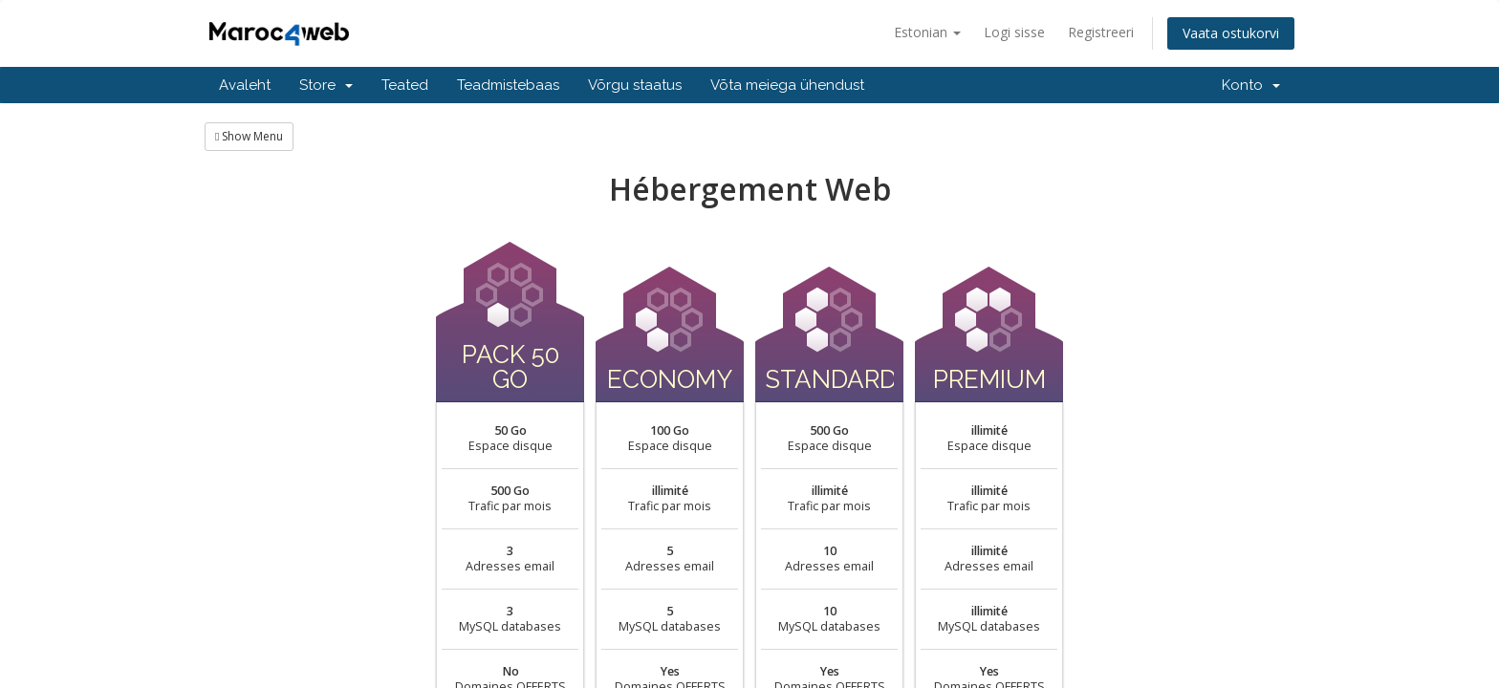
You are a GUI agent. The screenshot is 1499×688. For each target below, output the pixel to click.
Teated (404, 85)
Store (326, 85)
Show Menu (249, 136)
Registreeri (1101, 32)
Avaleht (245, 85)
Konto (1251, 85)
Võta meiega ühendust (787, 85)
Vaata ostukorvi (1231, 33)
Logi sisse (1014, 32)
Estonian (927, 32)
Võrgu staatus (635, 85)
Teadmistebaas (508, 85)
